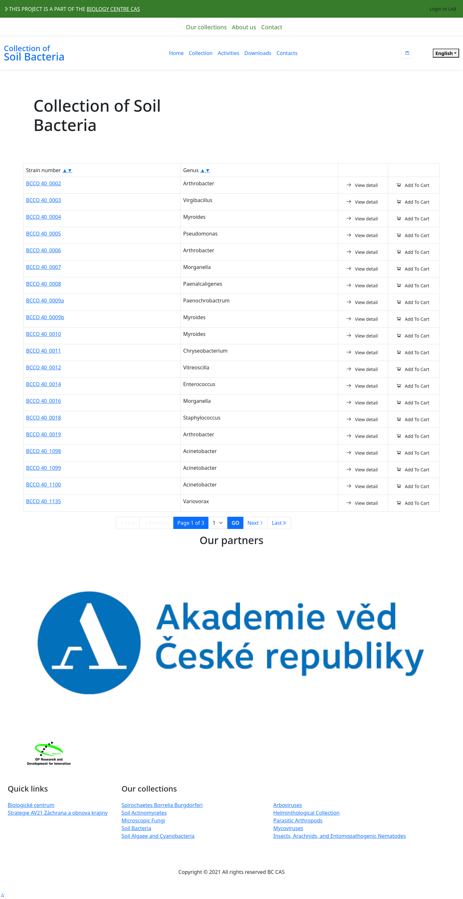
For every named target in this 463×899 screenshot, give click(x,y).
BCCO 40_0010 (43, 334)
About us (244, 27)
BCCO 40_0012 (43, 367)
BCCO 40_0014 (43, 384)
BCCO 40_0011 (43, 350)
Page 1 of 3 (190, 522)
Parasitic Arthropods (297, 820)
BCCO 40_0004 (43, 216)
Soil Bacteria (136, 828)
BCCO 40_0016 (43, 400)
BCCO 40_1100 (43, 484)
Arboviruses (287, 805)
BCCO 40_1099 (43, 467)
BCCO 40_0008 (43, 283)
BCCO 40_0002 (43, 183)
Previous (156, 522)
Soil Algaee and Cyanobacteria (158, 835)
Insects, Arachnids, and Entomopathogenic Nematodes (339, 835)
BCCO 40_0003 (43, 200)
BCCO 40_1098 (43, 451)
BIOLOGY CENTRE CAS (113, 9)
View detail (362, 185)
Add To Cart (412, 185)
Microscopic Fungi (143, 820)
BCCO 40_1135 (43, 501)
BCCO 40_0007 (43, 267)
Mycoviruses (288, 828)
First (127, 522)
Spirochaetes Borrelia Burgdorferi (162, 805)
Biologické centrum (31, 805)
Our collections (206, 27)
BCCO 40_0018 (43, 417)
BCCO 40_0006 (43, 250)
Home (176, 53)
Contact (271, 27)
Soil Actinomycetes (144, 812)
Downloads (257, 53)
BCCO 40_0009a (45, 300)
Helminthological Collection (306, 812)
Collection (201, 53)
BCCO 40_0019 (43, 434)
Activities (228, 53)
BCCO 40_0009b (45, 317)
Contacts (287, 53)
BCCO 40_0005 (43, 233)
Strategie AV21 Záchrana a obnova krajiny (58, 812)
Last (279, 522)
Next (255, 522)
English (444, 53)
